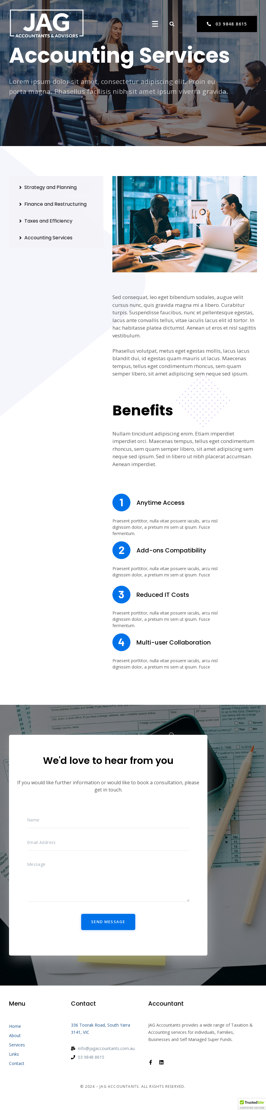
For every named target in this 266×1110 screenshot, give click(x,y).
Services (17, 1045)
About (15, 1035)
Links (14, 1054)
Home (15, 1026)
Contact (16, 1063)
